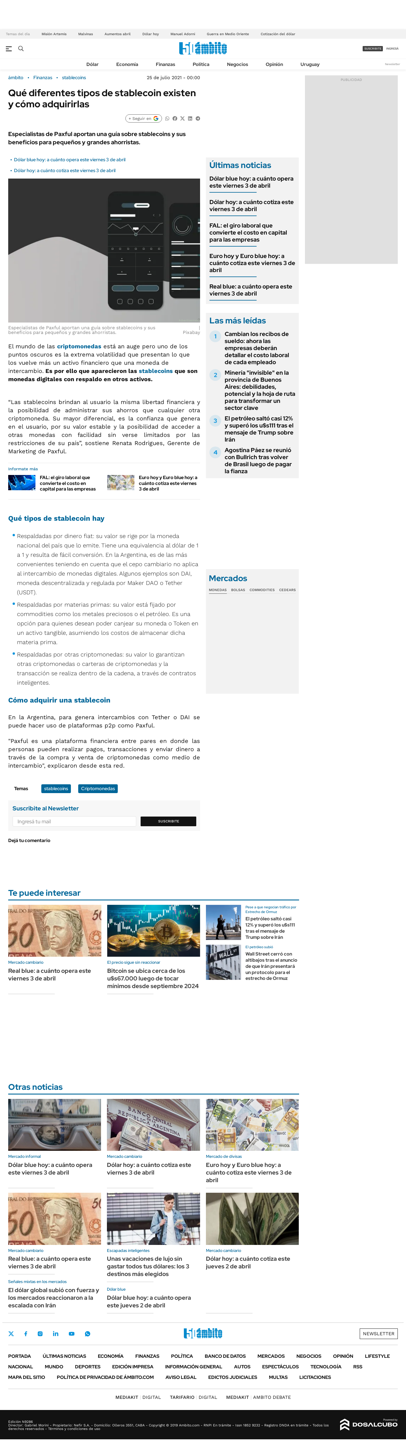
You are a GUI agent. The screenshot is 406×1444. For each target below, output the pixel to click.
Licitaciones (315, 1377)
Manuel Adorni (182, 34)
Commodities (262, 590)
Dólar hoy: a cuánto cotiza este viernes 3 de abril (64, 170)
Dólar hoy (150, 34)
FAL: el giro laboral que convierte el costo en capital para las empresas (68, 483)
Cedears (287, 590)
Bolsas (238, 590)
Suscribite (168, 821)
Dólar (92, 64)
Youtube (71, 1334)
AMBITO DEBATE (258, 1397)
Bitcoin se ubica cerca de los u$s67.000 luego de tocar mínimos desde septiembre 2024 (153, 978)
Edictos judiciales (232, 1377)
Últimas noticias (64, 1356)
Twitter (11, 1333)
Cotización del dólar (278, 34)
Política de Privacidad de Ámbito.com (105, 1377)
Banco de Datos (225, 1356)
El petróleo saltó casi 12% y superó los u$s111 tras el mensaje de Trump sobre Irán (259, 429)
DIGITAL (138, 1397)
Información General (193, 1367)
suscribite (372, 48)
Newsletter (392, 64)
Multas (278, 1377)
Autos (242, 1367)
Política (201, 64)
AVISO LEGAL (181, 1377)
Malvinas (85, 34)
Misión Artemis (54, 34)
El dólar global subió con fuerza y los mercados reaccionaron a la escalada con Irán (53, 1297)
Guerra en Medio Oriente (228, 34)
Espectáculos (280, 1367)
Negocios (237, 64)
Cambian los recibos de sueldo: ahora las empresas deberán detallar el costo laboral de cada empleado (257, 348)
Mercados (271, 1356)
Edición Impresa (132, 1367)
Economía (127, 64)
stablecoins (74, 77)
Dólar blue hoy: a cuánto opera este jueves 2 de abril (149, 1301)
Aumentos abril (118, 34)
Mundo (54, 1367)
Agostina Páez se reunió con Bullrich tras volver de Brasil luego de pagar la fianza (258, 460)
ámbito (15, 77)
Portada (19, 1356)
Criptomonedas (98, 788)
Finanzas (165, 64)
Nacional (20, 1367)
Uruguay (310, 64)
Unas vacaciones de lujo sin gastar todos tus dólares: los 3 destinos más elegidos (148, 1266)
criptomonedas (79, 346)
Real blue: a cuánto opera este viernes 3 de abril (250, 290)
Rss (357, 1367)
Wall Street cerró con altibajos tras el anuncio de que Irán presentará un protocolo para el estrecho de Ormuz (271, 966)
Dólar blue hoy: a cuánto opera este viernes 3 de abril (69, 160)
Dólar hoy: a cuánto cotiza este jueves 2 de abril (248, 1262)
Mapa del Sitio (26, 1377)
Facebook (25, 1333)
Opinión (274, 64)
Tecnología (326, 1367)
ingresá (392, 48)
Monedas (218, 590)
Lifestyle (377, 1356)
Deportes (87, 1367)
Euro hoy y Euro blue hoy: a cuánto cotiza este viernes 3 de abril (168, 483)
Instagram (40, 1333)
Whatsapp (87, 1333)
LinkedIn (55, 1333)
